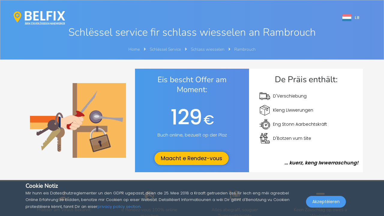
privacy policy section (119, 206)
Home (134, 49)
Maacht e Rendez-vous (191, 158)
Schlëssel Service (166, 49)
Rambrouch (245, 49)
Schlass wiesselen (208, 49)
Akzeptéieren (326, 203)
